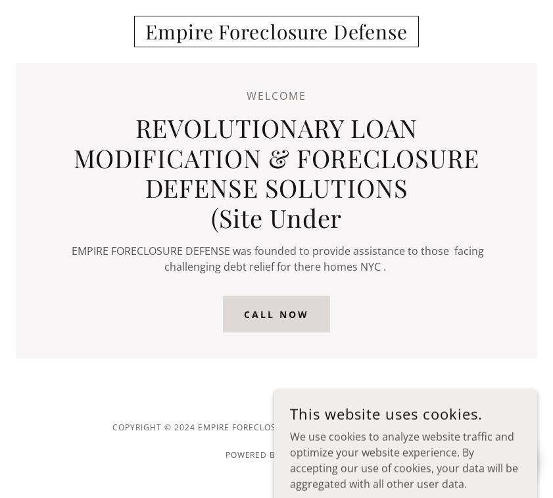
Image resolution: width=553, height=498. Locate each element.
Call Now (276, 314)
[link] (276, 35)
